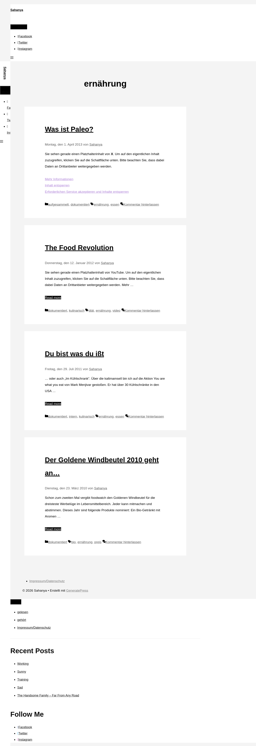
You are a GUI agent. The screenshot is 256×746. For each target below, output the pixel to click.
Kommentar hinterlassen (141, 204)
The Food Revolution (79, 247)
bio (73, 542)
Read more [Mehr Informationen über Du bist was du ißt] (53, 404)
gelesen (22, 612)
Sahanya (16, 10)
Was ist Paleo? (69, 129)
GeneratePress (77, 590)
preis (97, 542)
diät (91, 310)
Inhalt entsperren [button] (57, 185)
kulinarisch (76, 310)
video (116, 310)
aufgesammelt (58, 204)
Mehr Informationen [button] (59, 179)
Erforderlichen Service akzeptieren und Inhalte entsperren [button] (87, 192)
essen (114, 204)
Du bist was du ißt (74, 354)
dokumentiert (80, 204)
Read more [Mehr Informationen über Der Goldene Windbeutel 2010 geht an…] (53, 529)
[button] (11, 58)
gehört (21, 620)
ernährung (101, 204)
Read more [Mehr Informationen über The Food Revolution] (53, 297)
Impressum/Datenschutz (47, 581)
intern (73, 416)
